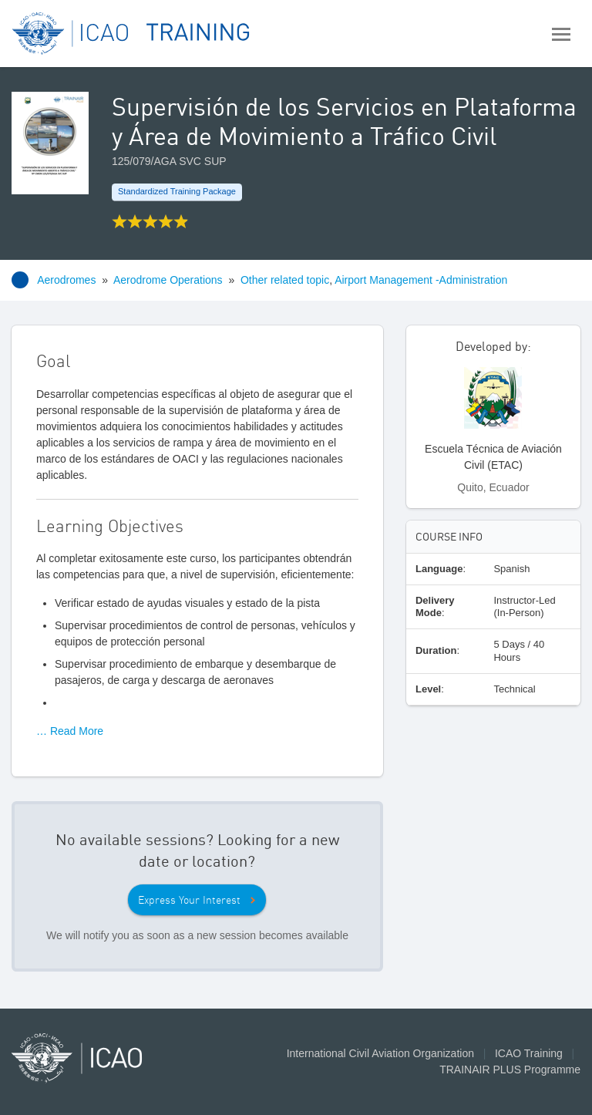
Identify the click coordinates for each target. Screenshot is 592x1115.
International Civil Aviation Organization (380, 1053)
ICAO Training (529, 1053)
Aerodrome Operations (168, 280)
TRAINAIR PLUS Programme (509, 1069)
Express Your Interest (189, 900)
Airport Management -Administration (421, 280)
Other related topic (284, 280)
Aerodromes (66, 280)
